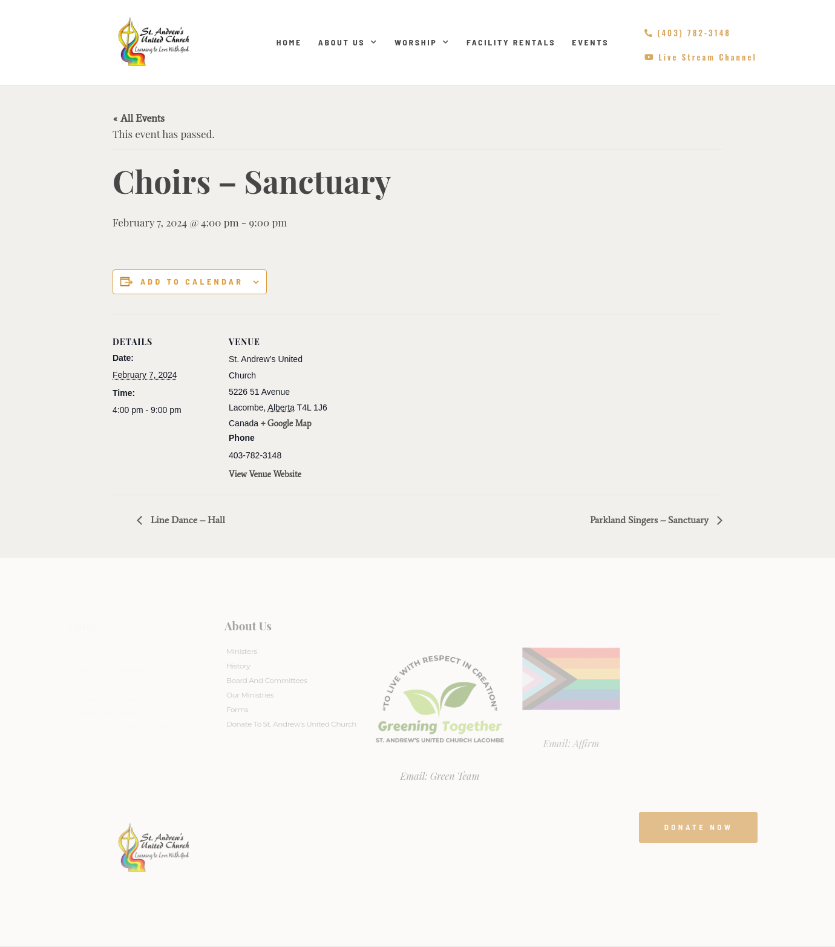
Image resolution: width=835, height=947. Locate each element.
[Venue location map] (409, 397)
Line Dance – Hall (186, 520)
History (238, 665)
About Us (348, 42)
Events (590, 42)
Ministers (241, 651)
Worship (422, 42)
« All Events (139, 118)
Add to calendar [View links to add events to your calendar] (191, 281)
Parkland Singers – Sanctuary (650, 520)
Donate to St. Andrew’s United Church (291, 723)
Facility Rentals (511, 42)
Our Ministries (249, 694)
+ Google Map (286, 423)
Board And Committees (266, 680)
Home (289, 42)
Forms (237, 709)
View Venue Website (265, 474)
